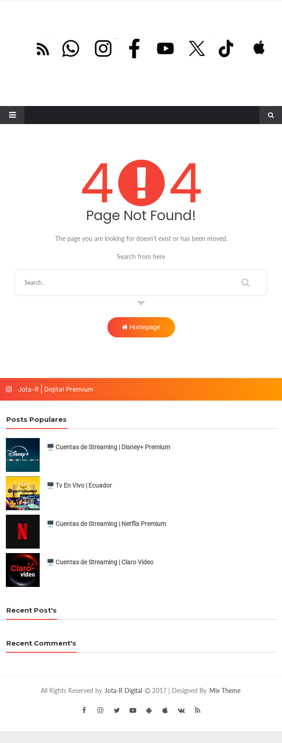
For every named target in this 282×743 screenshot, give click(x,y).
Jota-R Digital (124, 690)
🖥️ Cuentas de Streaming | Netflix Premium (106, 523)
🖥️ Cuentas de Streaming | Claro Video (99, 562)
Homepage (141, 327)
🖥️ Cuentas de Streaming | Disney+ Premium (108, 447)
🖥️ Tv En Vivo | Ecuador (79, 485)
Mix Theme (224, 690)
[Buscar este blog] (141, 282)
